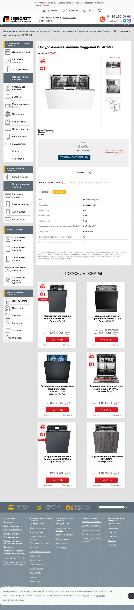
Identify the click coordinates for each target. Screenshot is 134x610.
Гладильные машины (18, 269)
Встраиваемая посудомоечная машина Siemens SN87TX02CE (57, 389)
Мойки (15, 151)
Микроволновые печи (21, 105)
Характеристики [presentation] (49, 182)
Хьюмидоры (18, 211)
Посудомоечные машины (89, 31)
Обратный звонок (102, 19)
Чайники (16, 315)
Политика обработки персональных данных (14, 552)
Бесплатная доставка (114, 151)
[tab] (50, 182)
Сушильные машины (18, 248)
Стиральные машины (18, 88)
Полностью (59, 192)
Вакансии (8, 547)
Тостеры (16, 330)
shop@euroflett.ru (114, 21)
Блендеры (17, 323)
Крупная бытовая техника (62, 31)
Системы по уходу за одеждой (18, 280)
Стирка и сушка (14, 230)
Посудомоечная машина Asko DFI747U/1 (106, 458)
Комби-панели (19, 136)
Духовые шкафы (21, 52)
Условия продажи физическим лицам (12, 542)
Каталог (43, 31)
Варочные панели (17, 60)
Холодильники (20, 69)
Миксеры (17, 337)
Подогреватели (20, 129)
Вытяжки (16, 96)
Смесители (18, 158)
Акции (46, 5)
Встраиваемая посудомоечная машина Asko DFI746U (106, 387)
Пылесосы (17, 308)
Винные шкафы (20, 204)
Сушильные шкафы (18, 258)
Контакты (51, 3)
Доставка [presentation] (70, 182)
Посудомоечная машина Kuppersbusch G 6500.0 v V (106, 317)
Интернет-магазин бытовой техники (20, 31)
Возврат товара (11, 533)
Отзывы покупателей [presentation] (95, 182)
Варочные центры (17, 195)
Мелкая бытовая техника (15, 293)
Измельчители (20, 300)
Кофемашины (19, 121)
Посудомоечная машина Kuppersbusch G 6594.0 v (57, 458)
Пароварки (18, 114)
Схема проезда (69, 18)
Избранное (73, 10)
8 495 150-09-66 (119, 16)
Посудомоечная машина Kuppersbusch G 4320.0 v (57, 317)
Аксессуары (18, 219)
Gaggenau (107, 31)
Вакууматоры (19, 144)
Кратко (45, 192)
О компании (40, 3)
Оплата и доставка (84, 3)
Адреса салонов (66, 3)
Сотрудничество (11, 537)
